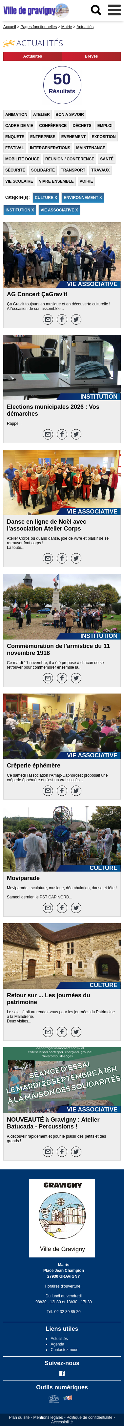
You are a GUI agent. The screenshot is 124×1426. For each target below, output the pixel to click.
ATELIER (41, 114)
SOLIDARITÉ (43, 170)
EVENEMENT (73, 137)
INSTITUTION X (20, 210)
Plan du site (19, 1417)
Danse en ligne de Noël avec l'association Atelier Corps (46, 525)
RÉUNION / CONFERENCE (69, 159)
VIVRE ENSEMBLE (56, 181)
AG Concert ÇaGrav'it (37, 294)
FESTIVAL (14, 148)
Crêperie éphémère (33, 765)
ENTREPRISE (42, 137)
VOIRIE (86, 181)
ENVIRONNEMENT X (83, 197)
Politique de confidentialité (89, 1417)
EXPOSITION (103, 137)
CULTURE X (46, 197)
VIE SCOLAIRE (19, 181)
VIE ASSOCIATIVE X (59, 210)
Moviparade (23, 878)
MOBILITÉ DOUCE (22, 159)
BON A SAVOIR (70, 114)
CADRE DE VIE (19, 125)
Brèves (91, 56)
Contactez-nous (64, 1349)
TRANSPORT (73, 170)
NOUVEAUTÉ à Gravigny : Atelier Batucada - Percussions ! (53, 1123)
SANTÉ (107, 159)
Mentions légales (48, 1417)
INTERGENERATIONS (50, 148)
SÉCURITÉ (15, 170)
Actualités (32, 56)
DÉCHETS (81, 125)
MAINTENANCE (90, 148)
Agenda (57, 1344)
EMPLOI (105, 125)
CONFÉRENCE (53, 125)
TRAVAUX (100, 170)
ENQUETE (14, 137)
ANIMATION (16, 114)
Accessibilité (62, 1422)
